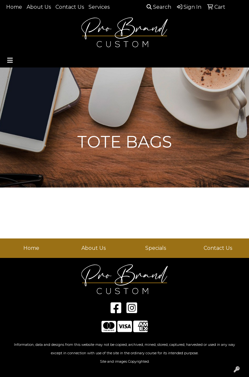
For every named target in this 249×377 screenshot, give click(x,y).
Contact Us (69, 7)
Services (99, 7)
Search (159, 7)
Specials (155, 248)
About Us (39, 7)
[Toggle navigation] (10, 60)
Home (14, 7)
